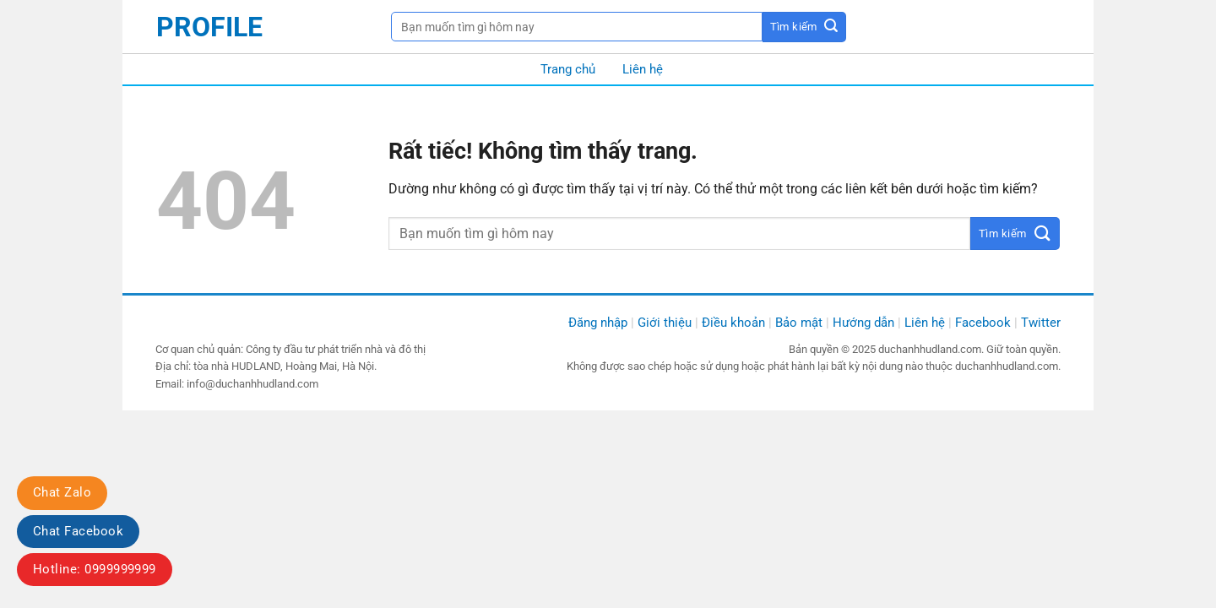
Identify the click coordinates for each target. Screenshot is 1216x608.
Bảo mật (798, 322)
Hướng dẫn (863, 322)
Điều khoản (733, 322)
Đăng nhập (597, 322)
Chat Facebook (78, 531)
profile (209, 27)
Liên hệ (642, 69)
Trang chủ (567, 69)
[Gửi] (804, 27)
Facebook (983, 322)
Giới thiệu (665, 322)
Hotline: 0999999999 (94, 569)
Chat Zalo (62, 492)
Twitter (1041, 322)
